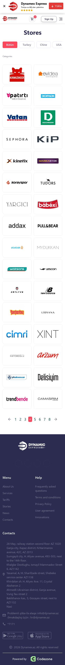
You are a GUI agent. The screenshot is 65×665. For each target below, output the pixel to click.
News (6, 513)
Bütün (10, 44)
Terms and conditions (48, 497)
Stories (7, 506)
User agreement (44, 510)
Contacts (8, 519)
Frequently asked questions (45, 488)
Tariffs (6, 499)
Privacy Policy (43, 504)
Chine (43, 44)
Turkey (27, 44)
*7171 (11, 624)
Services (7, 493)
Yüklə (58, 6)
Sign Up (49, 19)
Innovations (42, 517)
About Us (8, 486)
